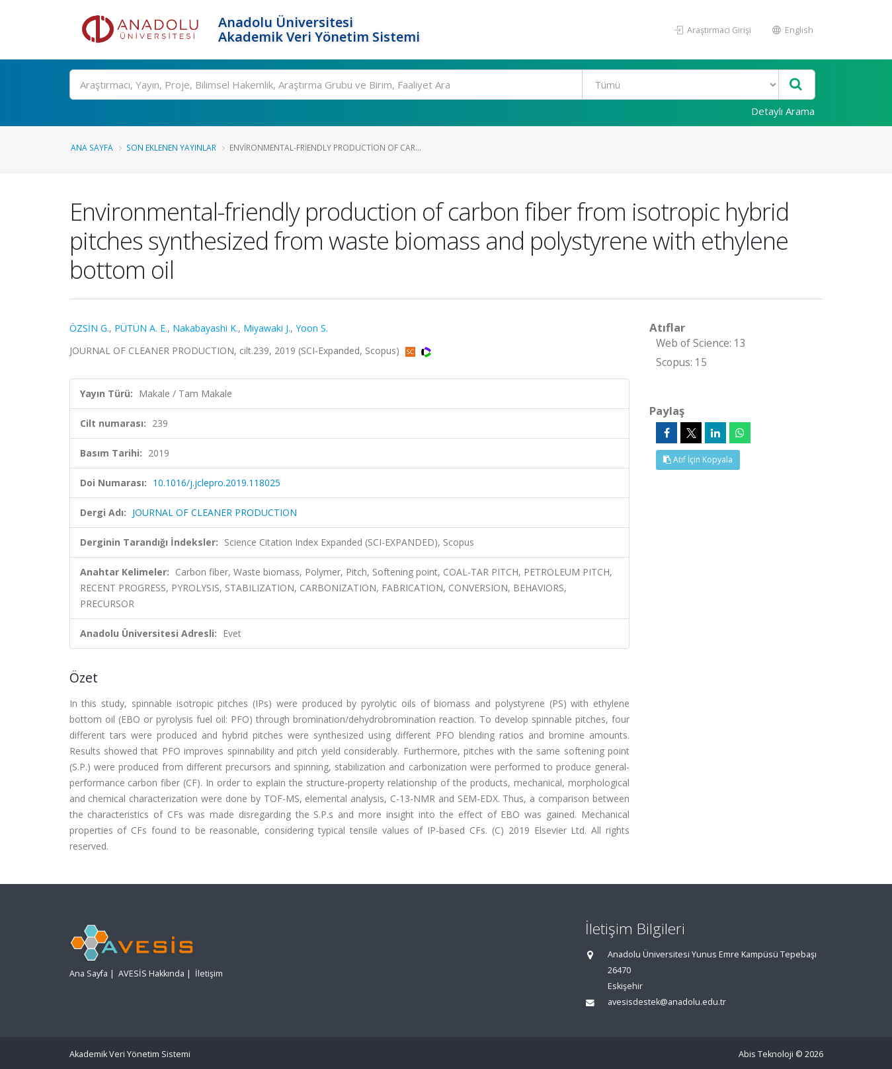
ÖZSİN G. (89, 328)
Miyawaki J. (266, 328)
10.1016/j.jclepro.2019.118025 (216, 482)
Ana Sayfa (92, 147)
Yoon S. (312, 328)
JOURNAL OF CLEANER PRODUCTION (214, 512)
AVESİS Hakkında (151, 973)
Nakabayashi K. (205, 328)
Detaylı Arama (783, 111)
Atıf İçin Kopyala (698, 459)
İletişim (209, 973)
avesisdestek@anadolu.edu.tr (667, 1002)
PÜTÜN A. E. (140, 328)
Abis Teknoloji (766, 1054)
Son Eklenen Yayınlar (171, 147)
